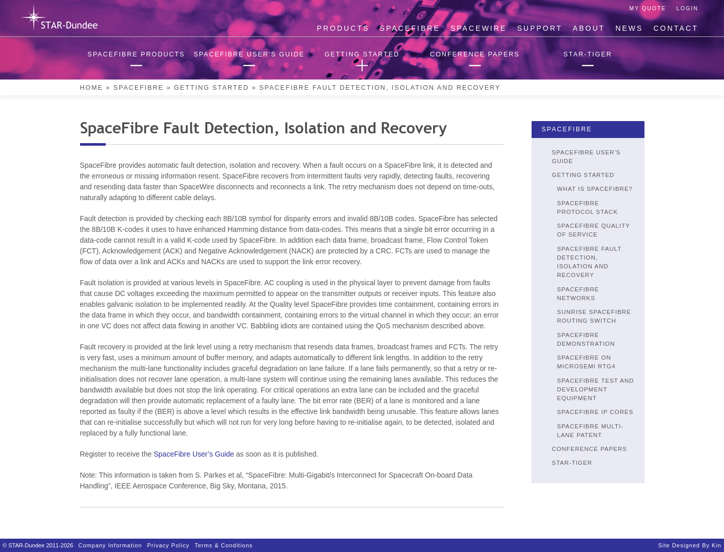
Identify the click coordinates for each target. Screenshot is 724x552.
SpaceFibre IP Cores (595, 412)
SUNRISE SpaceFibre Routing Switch (594, 316)
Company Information (110, 545)
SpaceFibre (410, 28)
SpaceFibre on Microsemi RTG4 (586, 361)
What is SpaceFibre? (595, 189)
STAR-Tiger (572, 463)
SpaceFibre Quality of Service (593, 230)
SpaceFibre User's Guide (586, 156)
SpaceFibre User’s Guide (193, 454)
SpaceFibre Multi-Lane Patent (590, 430)
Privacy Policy (168, 545)
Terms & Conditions (223, 545)
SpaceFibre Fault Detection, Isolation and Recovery (589, 262)
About (589, 28)
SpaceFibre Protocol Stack (587, 207)
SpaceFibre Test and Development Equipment (595, 390)
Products (343, 28)
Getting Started (211, 87)
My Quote (648, 8)
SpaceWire (479, 28)
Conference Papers (590, 449)
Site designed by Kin (689, 545)
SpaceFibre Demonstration (586, 339)
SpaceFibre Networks (578, 293)
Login (687, 8)
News (629, 28)
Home (92, 87)
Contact (675, 28)
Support (539, 28)
